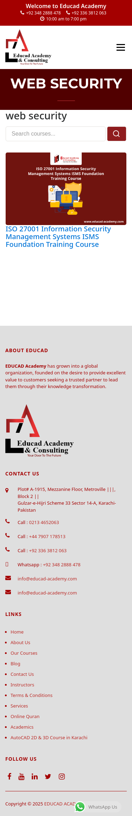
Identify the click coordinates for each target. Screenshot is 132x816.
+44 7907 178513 (47, 536)
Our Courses (24, 653)
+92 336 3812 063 (89, 13)
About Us (20, 642)
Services (19, 706)
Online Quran (25, 716)
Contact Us (22, 674)
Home (17, 632)
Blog (15, 663)
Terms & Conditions (31, 695)
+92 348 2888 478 (43, 13)
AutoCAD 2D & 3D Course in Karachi (49, 737)
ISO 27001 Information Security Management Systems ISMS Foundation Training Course (58, 236)
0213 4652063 (44, 522)
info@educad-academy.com (47, 578)
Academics (22, 727)
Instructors (22, 684)
